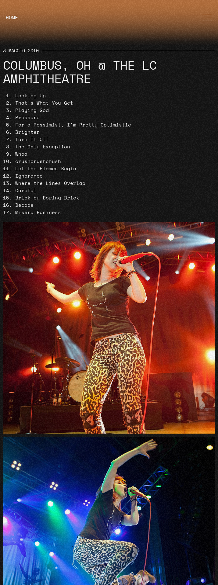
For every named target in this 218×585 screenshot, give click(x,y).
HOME (12, 17)
